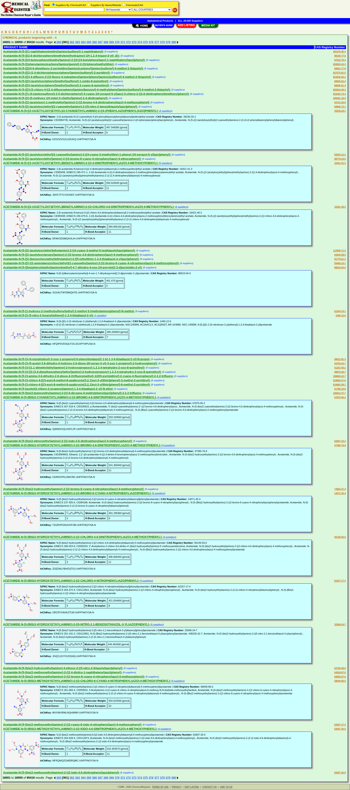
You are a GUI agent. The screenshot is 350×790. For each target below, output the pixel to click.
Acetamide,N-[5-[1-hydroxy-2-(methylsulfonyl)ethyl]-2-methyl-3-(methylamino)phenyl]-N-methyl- (69, 311)
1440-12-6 (340, 315)
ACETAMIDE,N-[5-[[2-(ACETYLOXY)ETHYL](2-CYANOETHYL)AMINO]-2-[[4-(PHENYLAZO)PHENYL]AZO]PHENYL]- (80, 110)
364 (83, 42)
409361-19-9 (339, 98)
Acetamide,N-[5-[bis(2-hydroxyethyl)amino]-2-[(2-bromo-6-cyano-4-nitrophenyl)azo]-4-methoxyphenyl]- (73, 489)
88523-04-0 (340, 267)
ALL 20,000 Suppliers (190, 20)
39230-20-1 (340, 111)
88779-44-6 (340, 159)
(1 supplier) (100, 315)
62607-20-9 (340, 772)
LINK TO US (226, 787)
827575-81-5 (339, 73)
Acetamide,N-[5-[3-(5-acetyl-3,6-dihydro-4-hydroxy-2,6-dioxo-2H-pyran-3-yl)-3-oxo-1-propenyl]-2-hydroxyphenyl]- (80, 363)
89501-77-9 (340, 68)
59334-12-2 (340, 154)
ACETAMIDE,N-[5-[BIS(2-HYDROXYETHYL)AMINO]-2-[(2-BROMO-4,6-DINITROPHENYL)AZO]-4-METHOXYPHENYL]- (82, 445)
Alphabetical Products (160, 20)
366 (94, 42)
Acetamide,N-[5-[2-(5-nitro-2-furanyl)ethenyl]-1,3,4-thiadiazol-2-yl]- (48, 315)
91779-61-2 (340, 259)
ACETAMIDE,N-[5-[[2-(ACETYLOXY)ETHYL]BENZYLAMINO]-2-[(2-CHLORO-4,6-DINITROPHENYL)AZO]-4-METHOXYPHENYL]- (88, 206)
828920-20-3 (339, 64)
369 (111, 42)
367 (100, 42)
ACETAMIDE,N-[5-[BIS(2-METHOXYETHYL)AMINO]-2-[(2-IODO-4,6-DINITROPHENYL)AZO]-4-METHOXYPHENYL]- (80, 728)
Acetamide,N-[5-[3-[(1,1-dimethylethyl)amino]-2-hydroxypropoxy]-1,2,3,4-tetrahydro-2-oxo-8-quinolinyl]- (74, 367)
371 (122, 42)
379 (168, 42)
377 (156, 42)
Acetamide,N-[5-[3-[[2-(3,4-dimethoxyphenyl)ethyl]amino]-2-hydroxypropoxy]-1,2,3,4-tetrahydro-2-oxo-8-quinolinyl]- (82, 371)
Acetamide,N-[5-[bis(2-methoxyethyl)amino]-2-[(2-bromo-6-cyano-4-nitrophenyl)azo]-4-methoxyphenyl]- (74, 676)
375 (145, 42)
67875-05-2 (340, 397)
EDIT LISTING (192, 787)
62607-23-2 (340, 441)
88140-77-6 (340, 56)
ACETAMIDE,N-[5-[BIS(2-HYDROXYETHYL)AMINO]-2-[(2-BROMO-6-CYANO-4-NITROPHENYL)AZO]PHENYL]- (77, 493)
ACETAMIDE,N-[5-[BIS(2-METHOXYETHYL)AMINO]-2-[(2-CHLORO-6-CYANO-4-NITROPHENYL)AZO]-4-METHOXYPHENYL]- (87, 680)
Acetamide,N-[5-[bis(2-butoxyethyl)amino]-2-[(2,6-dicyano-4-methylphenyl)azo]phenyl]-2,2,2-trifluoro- (72, 393)
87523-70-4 (340, 60)
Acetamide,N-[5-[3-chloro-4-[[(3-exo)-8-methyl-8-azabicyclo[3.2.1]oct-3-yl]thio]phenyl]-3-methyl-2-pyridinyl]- (76, 380)
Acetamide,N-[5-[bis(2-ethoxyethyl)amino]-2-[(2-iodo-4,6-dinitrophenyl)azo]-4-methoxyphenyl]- (68, 441)
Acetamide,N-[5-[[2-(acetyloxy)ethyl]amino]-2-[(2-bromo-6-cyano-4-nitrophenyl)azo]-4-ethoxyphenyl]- (72, 158)
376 (151, 42)
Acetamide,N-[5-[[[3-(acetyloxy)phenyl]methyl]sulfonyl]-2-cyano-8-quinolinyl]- (56, 85)
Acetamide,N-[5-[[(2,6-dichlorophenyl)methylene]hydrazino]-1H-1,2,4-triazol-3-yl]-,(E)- (61, 55)
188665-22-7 (339, 376)
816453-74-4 (339, 94)
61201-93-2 (340, 368)
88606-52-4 (340, 81)
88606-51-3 (340, 85)
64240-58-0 (340, 255)
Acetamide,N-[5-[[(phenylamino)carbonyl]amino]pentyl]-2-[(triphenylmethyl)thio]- (58, 64)
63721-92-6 (340, 102)
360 (58, 42)
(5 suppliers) (165, 163)
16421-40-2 (340, 207)
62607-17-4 (340, 725)
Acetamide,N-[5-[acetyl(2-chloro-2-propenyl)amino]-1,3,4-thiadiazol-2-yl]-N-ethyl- (58, 388)
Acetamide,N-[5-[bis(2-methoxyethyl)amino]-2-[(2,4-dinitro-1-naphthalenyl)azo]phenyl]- (62, 672)
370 (117, 42)
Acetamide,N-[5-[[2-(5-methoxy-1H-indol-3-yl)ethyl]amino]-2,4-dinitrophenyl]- (55, 98)
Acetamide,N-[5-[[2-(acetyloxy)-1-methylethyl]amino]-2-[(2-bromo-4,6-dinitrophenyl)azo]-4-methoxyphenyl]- (76, 102)
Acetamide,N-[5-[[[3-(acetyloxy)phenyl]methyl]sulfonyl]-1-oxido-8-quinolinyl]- (56, 81)
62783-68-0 (340, 668)
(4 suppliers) (165, 111)
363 (77, 42)
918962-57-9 (339, 380)
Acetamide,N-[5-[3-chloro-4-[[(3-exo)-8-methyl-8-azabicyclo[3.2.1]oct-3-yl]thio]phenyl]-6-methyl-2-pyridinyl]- (76, 384)
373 (134, 42)
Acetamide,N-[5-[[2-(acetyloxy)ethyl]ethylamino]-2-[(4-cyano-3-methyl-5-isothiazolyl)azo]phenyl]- (69, 250)
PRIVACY (176, 787)
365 (88, 42)
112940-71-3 (339, 250)
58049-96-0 (340, 681)
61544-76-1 (340, 311)
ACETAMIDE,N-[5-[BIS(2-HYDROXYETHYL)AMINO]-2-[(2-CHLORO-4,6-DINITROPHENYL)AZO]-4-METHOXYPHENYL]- (82, 537)
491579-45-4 (339, 51)
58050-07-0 (340, 677)
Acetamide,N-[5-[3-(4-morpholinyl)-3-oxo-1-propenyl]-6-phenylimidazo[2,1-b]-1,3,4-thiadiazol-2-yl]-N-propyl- (76, 359)
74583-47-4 (340, 489)
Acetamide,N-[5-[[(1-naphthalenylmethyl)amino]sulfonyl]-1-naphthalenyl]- (53, 51)
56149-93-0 (340, 537)
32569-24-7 (340, 624)
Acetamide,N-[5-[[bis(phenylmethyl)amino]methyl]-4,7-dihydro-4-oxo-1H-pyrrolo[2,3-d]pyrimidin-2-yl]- (72, 267)
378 (162, 42)
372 (128, 42)
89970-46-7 (340, 372)
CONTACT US (209, 787)
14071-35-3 (340, 493)
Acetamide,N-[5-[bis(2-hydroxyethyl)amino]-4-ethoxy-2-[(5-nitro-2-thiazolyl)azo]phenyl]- (63, 668)
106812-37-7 (339, 393)
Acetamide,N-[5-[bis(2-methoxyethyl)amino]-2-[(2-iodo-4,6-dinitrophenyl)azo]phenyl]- (61, 772)
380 (173, 42)
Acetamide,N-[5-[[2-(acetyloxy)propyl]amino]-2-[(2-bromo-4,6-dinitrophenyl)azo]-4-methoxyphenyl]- (71, 254)
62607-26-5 (340, 729)
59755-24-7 (340, 363)
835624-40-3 (339, 90)
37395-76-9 (340, 445)
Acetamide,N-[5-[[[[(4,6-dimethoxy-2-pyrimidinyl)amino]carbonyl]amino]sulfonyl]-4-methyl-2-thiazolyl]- (73, 68)
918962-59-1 (339, 385)
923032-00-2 (339, 77)
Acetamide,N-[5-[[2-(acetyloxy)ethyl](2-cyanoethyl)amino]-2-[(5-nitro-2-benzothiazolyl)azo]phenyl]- (70, 106)
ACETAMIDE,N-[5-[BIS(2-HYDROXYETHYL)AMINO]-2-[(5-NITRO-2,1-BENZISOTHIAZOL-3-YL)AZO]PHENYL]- (76, 624)
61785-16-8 (340, 389)
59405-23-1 (340, 263)
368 (105, 42)
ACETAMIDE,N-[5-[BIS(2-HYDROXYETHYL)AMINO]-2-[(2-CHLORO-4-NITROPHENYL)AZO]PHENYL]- (71, 580)
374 (139, 42)
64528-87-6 (340, 672)
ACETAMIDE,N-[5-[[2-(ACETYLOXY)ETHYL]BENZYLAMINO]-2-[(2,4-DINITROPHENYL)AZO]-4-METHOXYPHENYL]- (80, 163)
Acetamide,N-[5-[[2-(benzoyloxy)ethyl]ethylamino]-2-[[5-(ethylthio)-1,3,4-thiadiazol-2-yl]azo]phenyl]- (71, 259)
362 (71, 42)
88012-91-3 (340, 359)
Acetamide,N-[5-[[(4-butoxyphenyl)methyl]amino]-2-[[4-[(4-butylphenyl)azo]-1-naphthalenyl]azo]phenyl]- (74, 60)
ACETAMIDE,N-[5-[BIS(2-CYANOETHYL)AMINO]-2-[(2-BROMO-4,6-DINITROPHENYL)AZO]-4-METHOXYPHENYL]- (80, 397)
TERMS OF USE (160, 787)
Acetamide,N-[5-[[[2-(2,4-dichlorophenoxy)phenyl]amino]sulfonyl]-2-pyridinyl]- (56, 72)
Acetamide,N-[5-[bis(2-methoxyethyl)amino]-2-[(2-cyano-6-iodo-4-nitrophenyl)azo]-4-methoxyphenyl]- (72, 724)
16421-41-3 (340, 163)
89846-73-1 (340, 107)
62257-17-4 (340, 581)
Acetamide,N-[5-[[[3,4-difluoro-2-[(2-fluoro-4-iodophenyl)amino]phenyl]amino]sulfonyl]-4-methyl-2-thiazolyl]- (77, 77)
